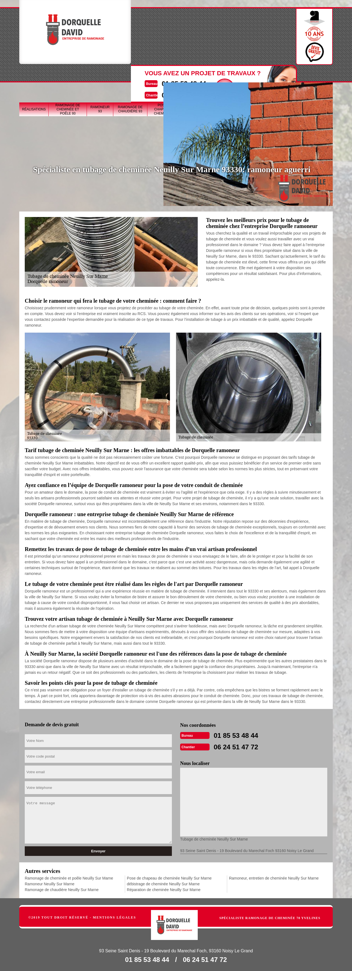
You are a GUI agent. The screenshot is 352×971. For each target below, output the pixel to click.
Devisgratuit (208, 34)
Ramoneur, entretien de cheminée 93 (313, 74)
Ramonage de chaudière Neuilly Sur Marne (61, 888)
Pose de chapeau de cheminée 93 (165, 74)
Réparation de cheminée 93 (275, 74)
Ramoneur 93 (100, 74)
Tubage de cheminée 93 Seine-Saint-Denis (202, 74)
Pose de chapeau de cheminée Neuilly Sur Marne (169, 877)
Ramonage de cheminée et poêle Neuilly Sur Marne (69, 877)
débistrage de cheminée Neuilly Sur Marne (163, 883)
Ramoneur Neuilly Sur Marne (50, 883)
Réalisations (34, 74)
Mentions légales (114, 916)
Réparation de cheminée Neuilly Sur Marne (163, 888)
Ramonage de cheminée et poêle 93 (67, 74)
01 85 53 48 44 (164, 29)
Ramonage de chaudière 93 (130, 74)
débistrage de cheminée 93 (240, 74)
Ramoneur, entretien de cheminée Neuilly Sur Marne (274, 877)
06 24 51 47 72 (164, 40)
